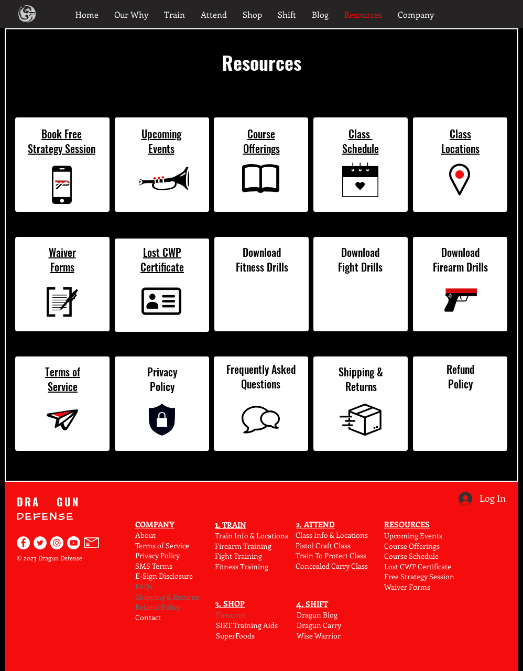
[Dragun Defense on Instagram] (56, 542)
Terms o (148, 545)
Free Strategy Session (419, 576)
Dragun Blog (317, 615)
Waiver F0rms (407, 587)
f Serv (170, 545)
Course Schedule (411, 556)
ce (185, 545)
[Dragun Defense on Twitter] (40, 542)
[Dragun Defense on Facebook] (23, 542)
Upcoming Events (413, 535)
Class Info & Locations (332, 535)
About (145, 535)
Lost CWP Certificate (417, 566)
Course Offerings (412, 546)
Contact (148, 617)
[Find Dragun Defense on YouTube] (73, 542)
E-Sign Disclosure (164, 576)
